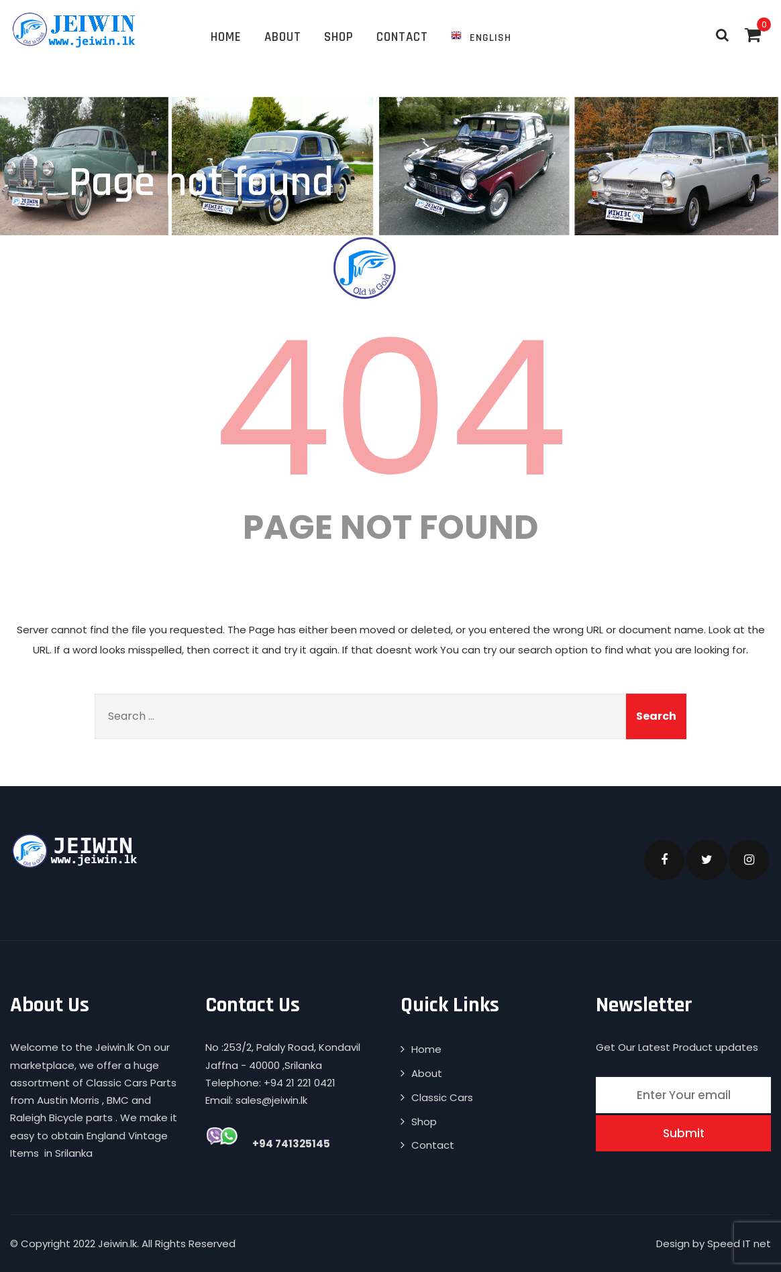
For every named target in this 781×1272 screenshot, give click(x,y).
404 (390, 408)
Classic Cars (442, 1097)
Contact (402, 37)
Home (226, 37)
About (282, 37)
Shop (339, 37)
